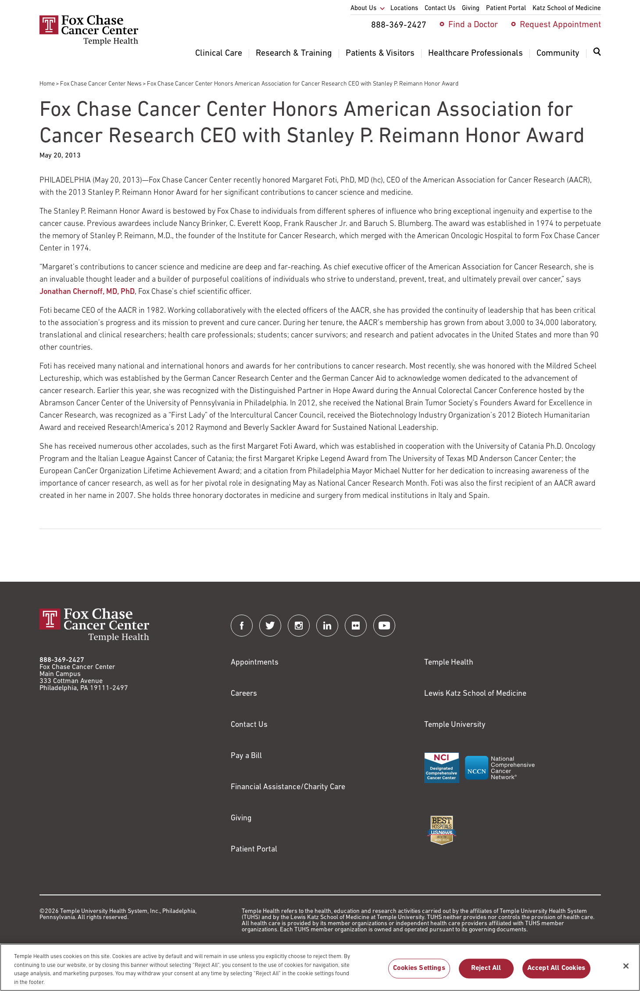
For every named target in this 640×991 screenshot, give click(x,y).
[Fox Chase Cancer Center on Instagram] (299, 626)
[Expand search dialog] (597, 53)
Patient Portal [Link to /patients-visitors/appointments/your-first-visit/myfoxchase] (254, 849)
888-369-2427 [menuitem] (398, 25)
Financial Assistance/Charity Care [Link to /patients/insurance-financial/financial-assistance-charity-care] (288, 787)
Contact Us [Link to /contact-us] (249, 725)
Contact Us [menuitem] (440, 8)
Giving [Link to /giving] (241, 818)
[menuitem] (597, 57)
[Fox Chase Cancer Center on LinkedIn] (327, 626)
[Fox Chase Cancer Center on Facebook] (242, 626)
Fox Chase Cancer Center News (101, 84)
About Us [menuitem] (363, 8)
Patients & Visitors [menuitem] (380, 53)
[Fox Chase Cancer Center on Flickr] (356, 626)
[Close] (626, 970)
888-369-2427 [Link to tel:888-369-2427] (61, 660)
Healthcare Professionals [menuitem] (475, 53)
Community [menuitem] (557, 53)
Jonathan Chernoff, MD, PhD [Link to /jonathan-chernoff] (87, 292)
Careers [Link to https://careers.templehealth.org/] (244, 694)
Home (47, 84)
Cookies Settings (419, 973)
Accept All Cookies (556, 973)
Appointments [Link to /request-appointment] (255, 662)
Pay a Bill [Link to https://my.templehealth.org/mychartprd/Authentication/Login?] (246, 756)
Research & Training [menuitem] (294, 53)
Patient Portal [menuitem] (506, 8)
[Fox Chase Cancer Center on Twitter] (270, 626)
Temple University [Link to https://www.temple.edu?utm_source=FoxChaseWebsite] (455, 725)
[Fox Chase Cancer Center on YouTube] (384, 626)
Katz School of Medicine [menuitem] (567, 8)
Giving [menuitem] (470, 8)
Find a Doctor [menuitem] (473, 25)
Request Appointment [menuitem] (560, 25)
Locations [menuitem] (404, 8)
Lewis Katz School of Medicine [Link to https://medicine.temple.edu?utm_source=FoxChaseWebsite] (475, 694)
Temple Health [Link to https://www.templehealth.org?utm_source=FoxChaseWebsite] (448, 662)
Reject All (486, 973)
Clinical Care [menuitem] (218, 53)
